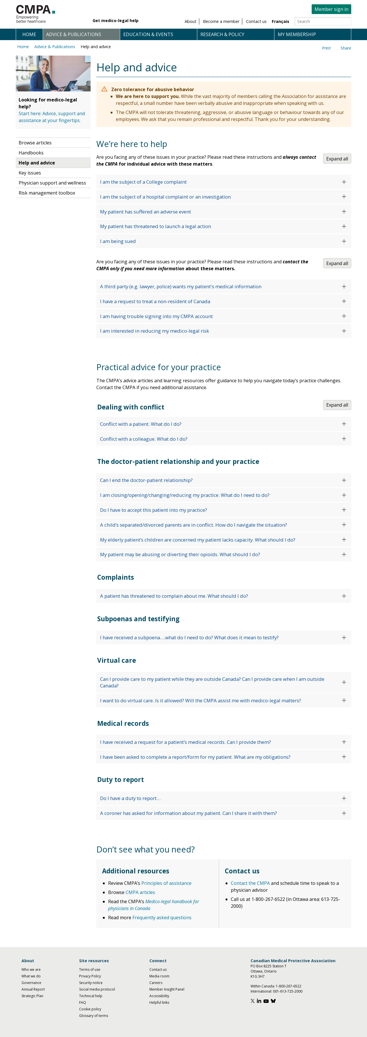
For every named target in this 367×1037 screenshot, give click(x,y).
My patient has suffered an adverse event (145, 211)
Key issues (30, 173)
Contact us (158, 969)
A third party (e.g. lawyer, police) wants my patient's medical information (180, 286)
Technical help (90, 995)
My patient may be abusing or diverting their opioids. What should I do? (180, 554)
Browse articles (35, 143)
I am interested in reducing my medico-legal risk (154, 331)
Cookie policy (90, 1009)
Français (280, 21)
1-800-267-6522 (288, 986)
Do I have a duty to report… (130, 798)
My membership (297, 34)
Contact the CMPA (250, 883)
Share (346, 48)
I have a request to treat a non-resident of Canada (155, 301)
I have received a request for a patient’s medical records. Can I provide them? (185, 742)
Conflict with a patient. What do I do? (140, 424)
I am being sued (118, 241)
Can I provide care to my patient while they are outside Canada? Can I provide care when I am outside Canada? (212, 682)
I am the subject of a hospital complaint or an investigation (165, 196)
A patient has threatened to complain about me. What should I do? (174, 596)
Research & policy (222, 34)
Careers (155, 982)
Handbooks (31, 153)
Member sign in (331, 9)
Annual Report (33, 989)
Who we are (31, 969)
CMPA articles (140, 892)
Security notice (91, 982)
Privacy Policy (90, 976)
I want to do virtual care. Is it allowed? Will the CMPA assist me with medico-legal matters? (200, 700)
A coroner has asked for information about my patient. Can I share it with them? (188, 813)
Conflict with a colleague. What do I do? (144, 439)
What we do (31, 976)
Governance (31, 982)
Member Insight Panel (166, 989)
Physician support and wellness (52, 183)
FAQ (82, 1002)
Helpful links (159, 1002)
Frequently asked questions (162, 917)
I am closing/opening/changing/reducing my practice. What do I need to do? (185, 495)
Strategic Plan (32, 995)
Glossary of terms (93, 1015)
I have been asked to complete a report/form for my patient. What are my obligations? (195, 757)
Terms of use (89, 969)
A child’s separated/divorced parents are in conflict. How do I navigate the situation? (193, 525)
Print (326, 48)
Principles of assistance (166, 883)
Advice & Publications (54, 46)
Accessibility (159, 995)
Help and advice (96, 46)
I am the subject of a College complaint (143, 182)
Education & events (148, 34)
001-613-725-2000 (287, 991)
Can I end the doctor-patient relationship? (146, 480)
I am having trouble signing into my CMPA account (156, 316)
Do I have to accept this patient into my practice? (153, 510)
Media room (159, 976)
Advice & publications (73, 34)
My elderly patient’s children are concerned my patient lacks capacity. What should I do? (197, 539)
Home (29, 34)
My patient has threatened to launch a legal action (155, 226)
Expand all (337, 159)
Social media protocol (97, 989)
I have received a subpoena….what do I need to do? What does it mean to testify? (189, 637)
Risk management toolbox (47, 193)
